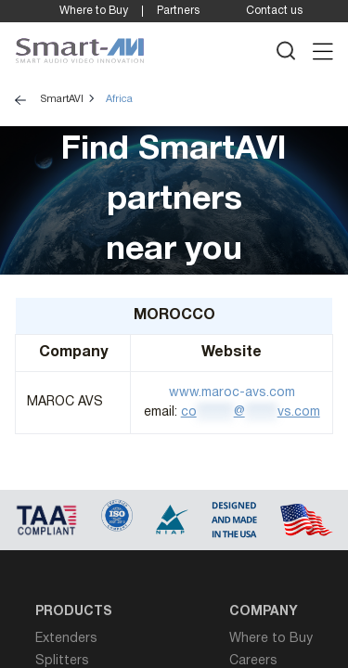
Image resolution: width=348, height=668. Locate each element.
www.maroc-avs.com (232, 393)
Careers (253, 661)
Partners (178, 11)
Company (263, 612)
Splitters (62, 661)
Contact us (274, 11)
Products (73, 612)
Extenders (66, 639)
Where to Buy (93, 11)
